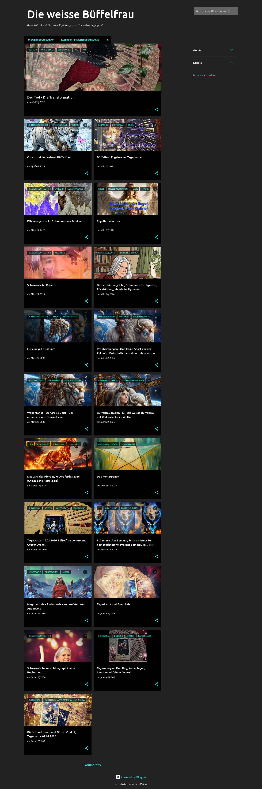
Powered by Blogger (131, 777)
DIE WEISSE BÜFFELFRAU (39, 39)
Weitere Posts (93, 765)
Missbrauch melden (204, 75)
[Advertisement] (175, 96)
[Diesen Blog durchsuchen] (219, 11)
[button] (156, 109)
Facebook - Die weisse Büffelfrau (79, 39)
